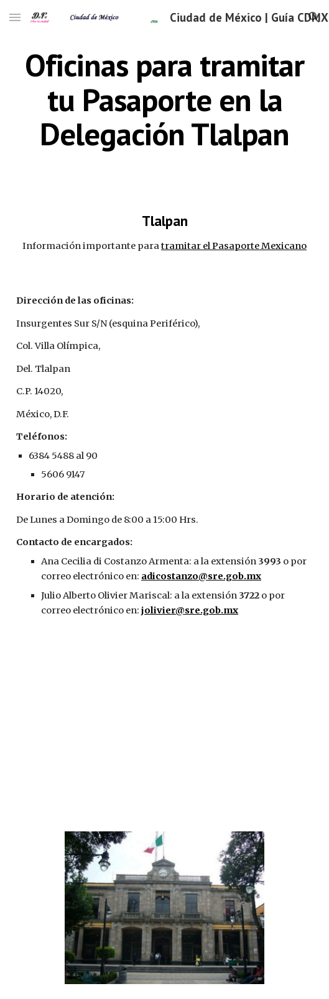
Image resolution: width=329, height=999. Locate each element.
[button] (15, 17)
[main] (164, 99)
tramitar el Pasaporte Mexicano (234, 245)
